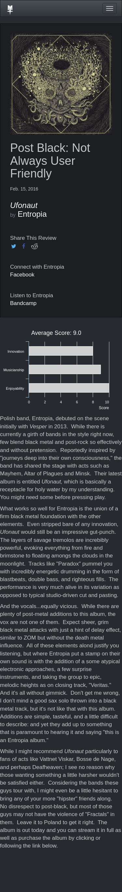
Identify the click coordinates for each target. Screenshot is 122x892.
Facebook (22, 275)
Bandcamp (23, 303)
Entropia (32, 214)
